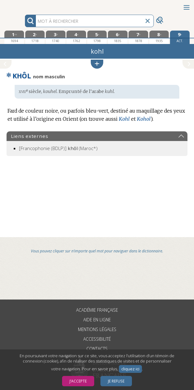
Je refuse (116, 381)
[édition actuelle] (180, 37)
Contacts (97, 349)
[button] (97, 64)
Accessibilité (97, 339)
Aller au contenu (24, 5)
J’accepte (78, 381)
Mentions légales (97, 329)
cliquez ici (130, 369)
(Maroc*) (58, 148)
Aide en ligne (97, 320)
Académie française (97, 310)
